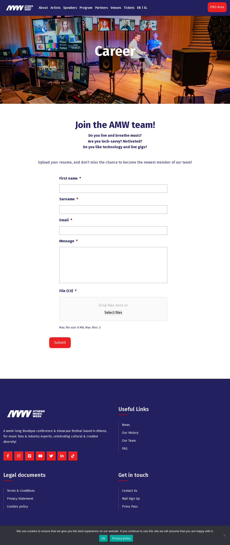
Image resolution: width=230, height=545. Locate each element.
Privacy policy (121, 538)
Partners (101, 8)
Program (86, 8)
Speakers (70, 8)
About (43, 8)
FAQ (124, 448)
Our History (130, 433)
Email (65, 220)
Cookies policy (17, 506)
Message (68, 241)
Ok (103, 538)
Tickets (129, 8)
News (126, 425)
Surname (68, 199)
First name (70, 178)
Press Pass (130, 506)
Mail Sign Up (131, 499)
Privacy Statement (20, 499)
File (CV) (67, 291)
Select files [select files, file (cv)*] (113, 312)
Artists (55, 8)
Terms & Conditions (21, 491)
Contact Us (129, 491)
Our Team (129, 441)
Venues (115, 8)
